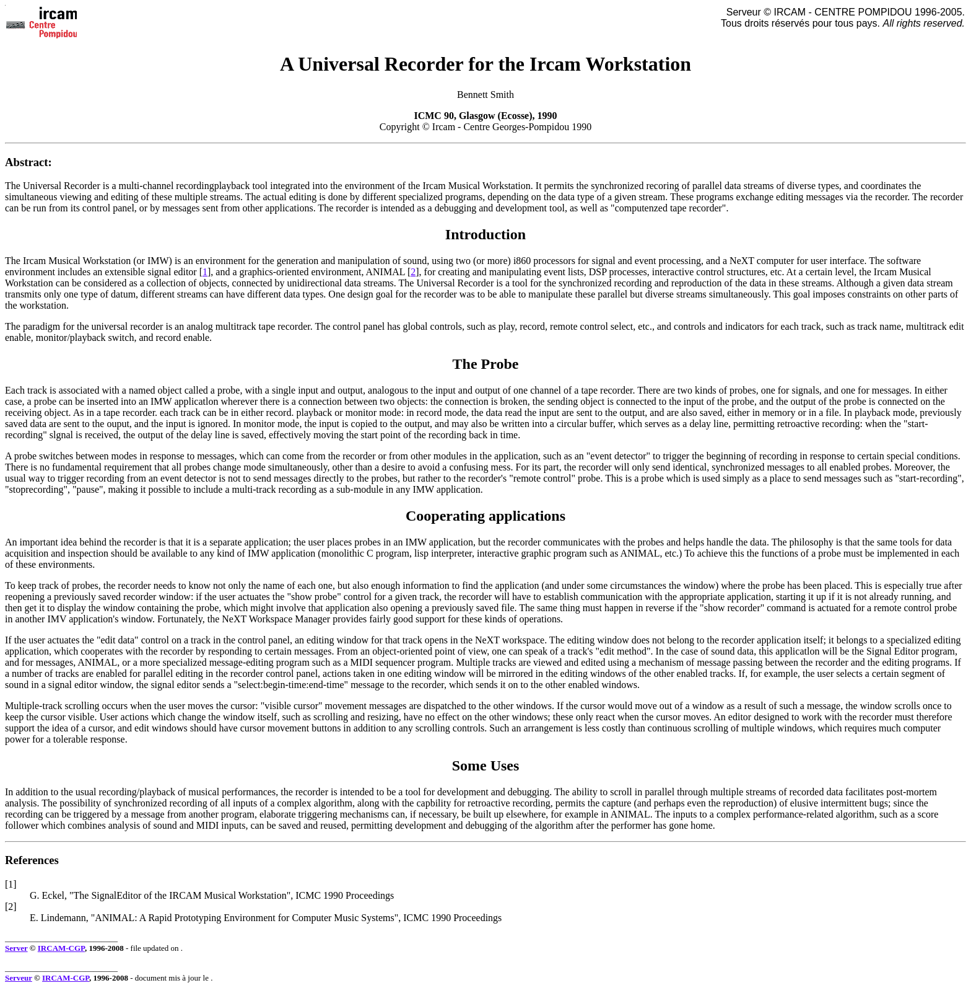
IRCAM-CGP (61, 948)
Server (16, 948)
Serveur (18, 977)
